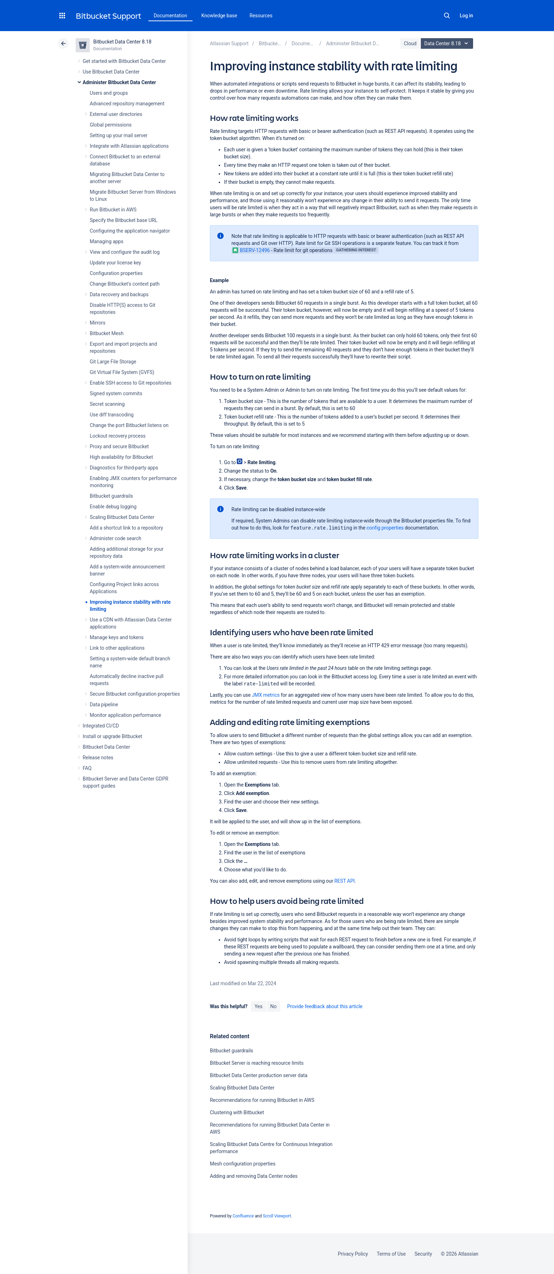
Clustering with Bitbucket (237, 1112)
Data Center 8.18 (447, 43)
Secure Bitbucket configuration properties (135, 694)
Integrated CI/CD (101, 726)
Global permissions (111, 125)
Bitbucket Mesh (107, 333)
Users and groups (109, 93)
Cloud (410, 43)
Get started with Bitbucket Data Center (124, 61)
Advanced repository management (127, 103)
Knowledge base (219, 15)
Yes (258, 1006)
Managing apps (106, 241)
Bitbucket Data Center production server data (258, 1075)
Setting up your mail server (119, 135)
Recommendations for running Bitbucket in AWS (262, 1100)
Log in (466, 15)
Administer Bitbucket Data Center (119, 82)
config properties (385, 528)
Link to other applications (117, 648)
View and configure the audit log (125, 252)
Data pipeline (104, 704)
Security (423, 1254)
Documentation (170, 15)
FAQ (87, 768)
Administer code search (115, 538)
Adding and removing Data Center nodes (253, 1176)
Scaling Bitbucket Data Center (122, 517)
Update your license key (115, 262)
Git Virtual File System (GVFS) (122, 372)
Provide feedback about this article (325, 1006)
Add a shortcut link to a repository (126, 528)
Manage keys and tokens (117, 637)
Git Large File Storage (113, 361)
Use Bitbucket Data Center (111, 72)
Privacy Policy (353, 1254)
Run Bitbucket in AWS (113, 209)
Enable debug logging (113, 506)
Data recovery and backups (119, 294)
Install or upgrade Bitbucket (112, 736)
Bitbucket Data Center (106, 747)
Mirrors (97, 323)
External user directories (116, 114)
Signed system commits (116, 393)
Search (447, 15)
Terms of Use (391, 1254)
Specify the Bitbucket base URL (123, 220)
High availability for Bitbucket (121, 457)
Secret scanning (107, 404)
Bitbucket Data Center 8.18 (122, 42)
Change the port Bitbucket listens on (129, 425)
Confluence (243, 1216)
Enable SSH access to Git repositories (130, 383)
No (273, 1006)
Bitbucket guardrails (111, 496)
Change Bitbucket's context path (125, 284)
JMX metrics (266, 695)
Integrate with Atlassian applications (129, 146)
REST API (344, 881)
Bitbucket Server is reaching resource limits (256, 1063)
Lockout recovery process (118, 436)
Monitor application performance (125, 715)
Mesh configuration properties (243, 1164)
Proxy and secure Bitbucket (119, 446)
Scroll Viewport (277, 1216)
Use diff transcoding (112, 414)
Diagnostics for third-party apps (124, 468)
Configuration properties (116, 273)
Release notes (98, 757)
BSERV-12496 (251, 250)
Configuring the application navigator (130, 231)
